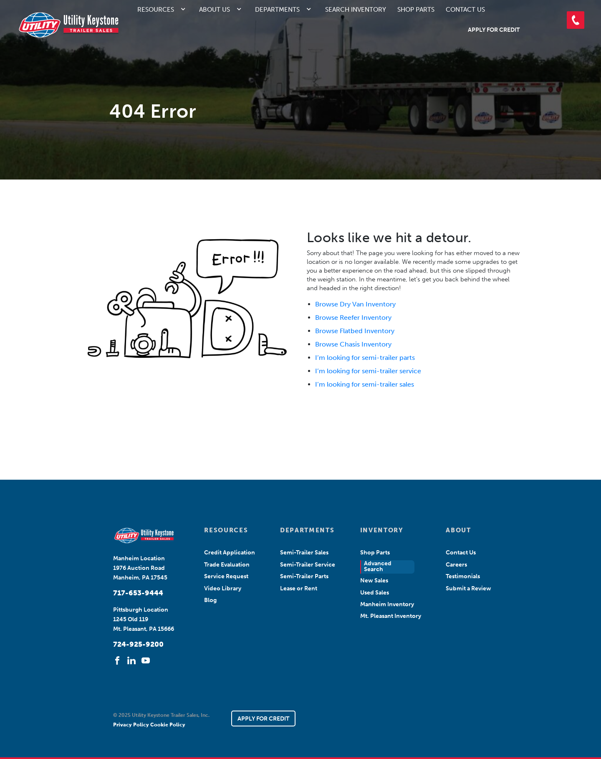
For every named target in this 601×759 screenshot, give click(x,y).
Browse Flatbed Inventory (354, 331)
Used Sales (374, 592)
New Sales (374, 580)
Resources (155, 10)
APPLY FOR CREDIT (263, 718)
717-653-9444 (138, 593)
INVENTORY (382, 530)
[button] (575, 20)
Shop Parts (415, 10)
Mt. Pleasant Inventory (390, 616)
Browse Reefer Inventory (353, 317)
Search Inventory (355, 10)
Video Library (222, 588)
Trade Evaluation (227, 564)
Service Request (226, 576)
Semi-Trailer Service (307, 564)
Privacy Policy (131, 725)
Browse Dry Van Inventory (355, 304)
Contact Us (465, 10)
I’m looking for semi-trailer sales (364, 384)
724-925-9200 (138, 644)
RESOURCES (226, 530)
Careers (456, 564)
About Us (214, 10)
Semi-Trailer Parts (304, 576)
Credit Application (229, 552)
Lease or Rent (298, 588)
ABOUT (458, 530)
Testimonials (463, 576)
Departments (277, 10)
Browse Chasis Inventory (353, 344)
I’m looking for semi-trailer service (368, 371)
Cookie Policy (167, 725)
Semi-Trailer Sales (304, 552)
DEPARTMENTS (307, 530)
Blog (210, 600)
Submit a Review (468, 588)
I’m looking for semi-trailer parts (365, 358)
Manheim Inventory (387, 604)
